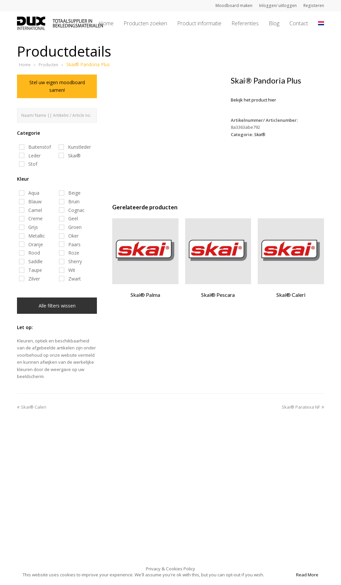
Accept (279, 575)
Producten (48, 65)
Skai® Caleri (31, 407)
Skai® (259, 134)
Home (25, 65)
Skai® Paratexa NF (303, 407)
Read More (307, 575)
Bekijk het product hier (253, 100)
